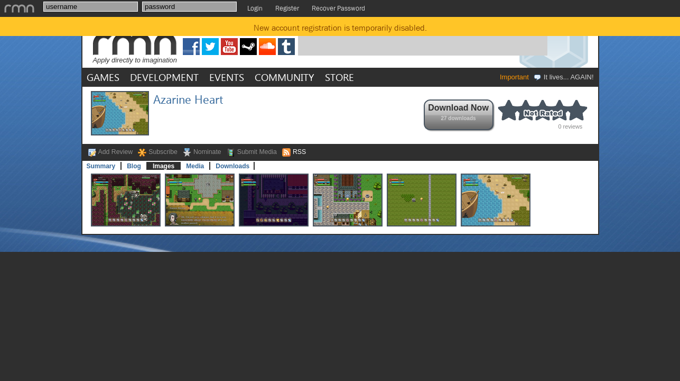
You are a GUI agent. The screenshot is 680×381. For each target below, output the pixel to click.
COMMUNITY (284, 77)
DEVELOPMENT (164, 77)
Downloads (232, 166)
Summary (101, 166)
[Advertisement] (422, 39)
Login (255, 8)
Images (163, 166)
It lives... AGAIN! (563, 77)
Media (195, 166)
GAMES (103, 77)
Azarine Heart (188, 99)
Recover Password (338, 8)
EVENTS (226, 77)
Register (287, 8)
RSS (299, 152)
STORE (339, 77)
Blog (134, 166)
